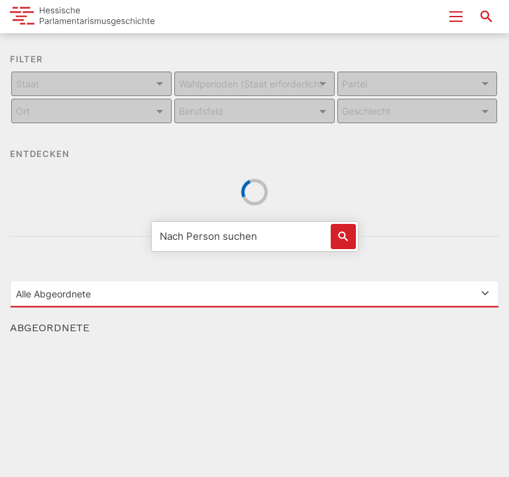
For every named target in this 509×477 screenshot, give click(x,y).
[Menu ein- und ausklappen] (456, 16)
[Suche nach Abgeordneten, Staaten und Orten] (486, 16)
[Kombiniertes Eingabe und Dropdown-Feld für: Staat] (91, 84)
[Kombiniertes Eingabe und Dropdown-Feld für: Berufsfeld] (254, 111)
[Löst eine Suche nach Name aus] (343, 236)
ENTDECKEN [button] (49, 155)
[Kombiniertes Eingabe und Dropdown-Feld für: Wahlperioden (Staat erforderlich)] (254, 84)
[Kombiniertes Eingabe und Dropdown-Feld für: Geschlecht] (417, 111)
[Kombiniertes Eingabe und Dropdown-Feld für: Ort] (91, 111)
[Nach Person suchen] (255, 236)
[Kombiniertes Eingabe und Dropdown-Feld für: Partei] (417, 84)
